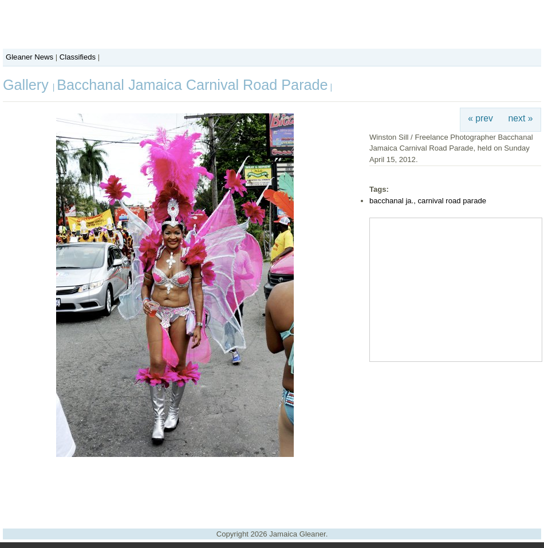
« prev (480, 118)
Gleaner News (29, 57)
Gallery (28, 85)
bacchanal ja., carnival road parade (427, 200)
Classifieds (78, 57)
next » (520, 118)
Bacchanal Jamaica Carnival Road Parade (192, 85)
